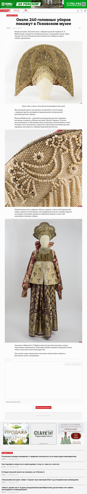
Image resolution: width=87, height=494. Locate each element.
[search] (82, 11)
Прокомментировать (43, 407)
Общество (12, 15)
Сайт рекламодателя (13, 402)
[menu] (78, 11)
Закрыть (73, 364)
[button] (85, 11)
